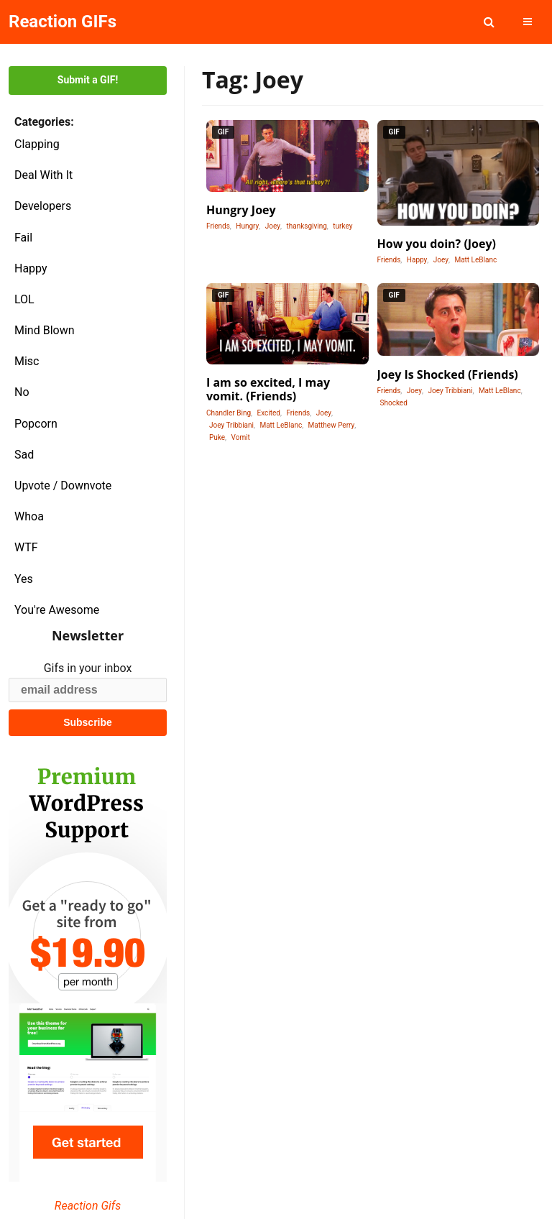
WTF (26, 547)
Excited (268, 413)
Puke (217, 437)
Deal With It (43, 175)
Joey (272, 226)
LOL (24, 299)
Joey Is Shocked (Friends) (447, 374)
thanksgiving (306, 226)
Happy (30, 268)
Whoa (29, 516)
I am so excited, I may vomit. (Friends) (268, 389)
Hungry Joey (241, 210)
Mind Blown (44, 330)
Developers (42, 206)
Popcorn (36, 424)
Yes (23, 579)
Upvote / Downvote (62, 485)
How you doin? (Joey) (437, 244)
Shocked (394, 403)
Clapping (37, 144)
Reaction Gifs (88, 1206)
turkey (342, 226)
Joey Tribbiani (231, 425)
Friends (218, 226)
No (21, 392)
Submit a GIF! (88, 80)
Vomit (240, 437)
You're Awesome (56, 610)
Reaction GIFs (62, 22)
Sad (24, 454)
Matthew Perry (331, 425)
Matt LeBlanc (475, 260)
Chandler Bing (228, 413)
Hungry (247, 226)
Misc (27, 361)
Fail (23, 237)
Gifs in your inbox (88, 668)
